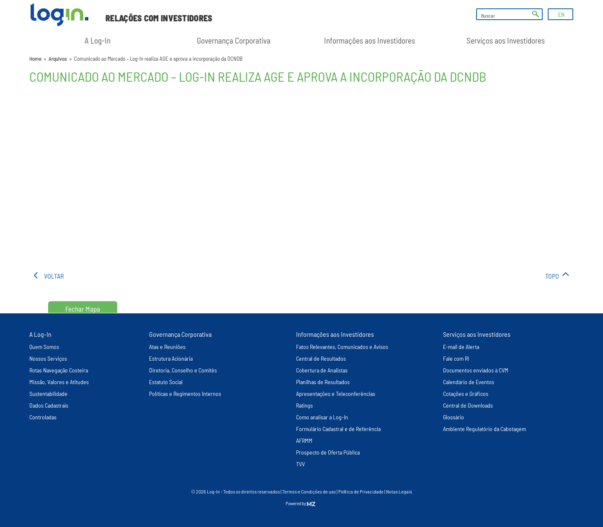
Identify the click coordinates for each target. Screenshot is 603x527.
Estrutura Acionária (171, 358)
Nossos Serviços (48, 358)
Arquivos (58, 58)
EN (561, 14)
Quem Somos (44, 346)
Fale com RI (456, 358)
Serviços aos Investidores (505, 40)
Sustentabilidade (48, 393)
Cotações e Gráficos (465, 393)
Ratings (304, 405)
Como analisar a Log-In (322, 417)
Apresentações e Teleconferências (335, 393)
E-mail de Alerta (461, 346)
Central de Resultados (321, 358)
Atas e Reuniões (167, 346)
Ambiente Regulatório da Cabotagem (484, 428)
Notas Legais (399, 491)
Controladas (43, 417)
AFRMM (304, 440)
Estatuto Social (166, 381)
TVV (300, 464)
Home (35, 58)
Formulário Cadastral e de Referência (338, 428)
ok (535, 14)
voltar (54, 276)
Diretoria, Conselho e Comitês (183, 370)
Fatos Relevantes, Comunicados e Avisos (342, 346)
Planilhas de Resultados (323, 381)
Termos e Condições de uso (309, 491)
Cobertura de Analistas (322, 370)
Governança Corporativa (234, 40)
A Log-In (98, 40)
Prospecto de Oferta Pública (328, 452)
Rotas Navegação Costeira (58, 370)
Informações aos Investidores (369, 40)
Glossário (453, 417)
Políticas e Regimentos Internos (185, 393)
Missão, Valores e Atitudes (59, 381)
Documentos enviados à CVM (475, 370)
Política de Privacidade (361, 491)
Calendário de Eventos (468, 381)
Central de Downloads (468, 405)
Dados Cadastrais (48, 405)
